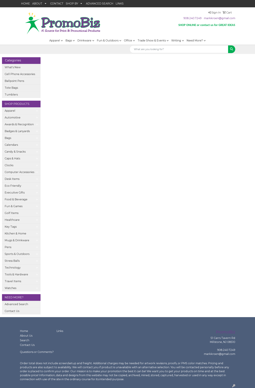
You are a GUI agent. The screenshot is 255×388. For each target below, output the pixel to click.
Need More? (195, 40)
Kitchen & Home (15, 233)
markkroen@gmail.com (219, 18)
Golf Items (11, 213)
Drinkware (84, 40)
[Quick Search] (179, 49)
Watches (10, 288)
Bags (68, 40)
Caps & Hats (12, 158)
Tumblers (11, 94)
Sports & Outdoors (17, 254)
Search (24, 340)
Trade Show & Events (152, 40)
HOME (25, 3)
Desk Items (12, 179)
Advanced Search (16, 304)
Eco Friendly (13, 185)
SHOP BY (72, 3)
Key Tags (11, 226)
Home (24, 331)
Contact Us (12, 311)
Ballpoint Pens (14, 81)
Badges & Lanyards (17, 131)
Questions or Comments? (37, 352)
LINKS (120, 3)
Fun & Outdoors (107, 40)
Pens (8, 247)
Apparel (54, 40)
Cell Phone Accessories (20, 74)
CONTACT (56, 3)
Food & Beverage (16, 199)
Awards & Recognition (19, 124)
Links (59, 331)
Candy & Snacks (15, 151)
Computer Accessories (19, 172)
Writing (176, 40)
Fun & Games (13, 206)
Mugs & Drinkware (17, 240)
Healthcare (12, 219)
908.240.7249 (192, 18)
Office (128, 40)
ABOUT (37, 3)
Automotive (12, 117)
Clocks (9, 165)
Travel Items (13, 281)
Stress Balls (12, 260)
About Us (26, 335)
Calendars (11, 144)
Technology (13, 267)
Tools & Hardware (16, 274)
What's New (13, 67)
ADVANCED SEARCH (99, 3)
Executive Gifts (15, 192)
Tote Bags (11, 87)
